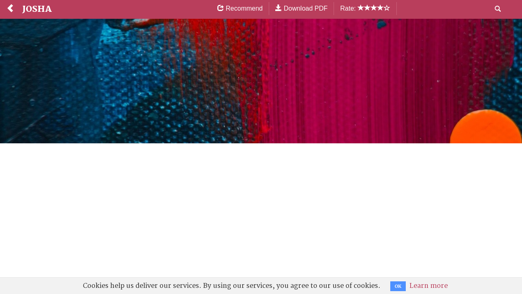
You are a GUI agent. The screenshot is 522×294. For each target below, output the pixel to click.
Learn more (428, 286)
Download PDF (301, 8)
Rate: (365, 8)
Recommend (240, 8)
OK (398, 286)
